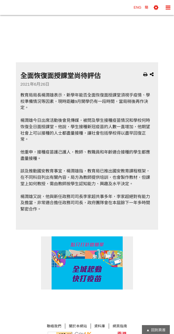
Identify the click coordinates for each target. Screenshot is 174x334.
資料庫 (99, 326)
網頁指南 (120, 326)
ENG (137, 7)
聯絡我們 (54, 326)
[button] (156, 7)
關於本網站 (78, 326)
